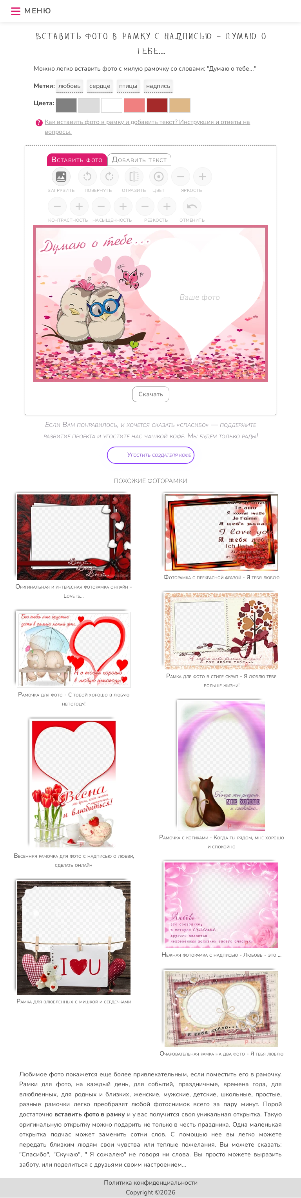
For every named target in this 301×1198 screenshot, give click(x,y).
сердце (100, 86)
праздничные (198, 1084)
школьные (236, 1094)
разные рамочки (44, 1104)
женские (146, 1094)
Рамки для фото (45, 1084)
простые (268, 1094)
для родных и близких (95, 1094)
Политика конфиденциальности (151, 1182)
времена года (244, 1084)
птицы (128, 86)
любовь (69, 86)
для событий (153, 1084)
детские (204, 1094)
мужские (176, 1094)
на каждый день (102, 1084)
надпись (158, 86)
